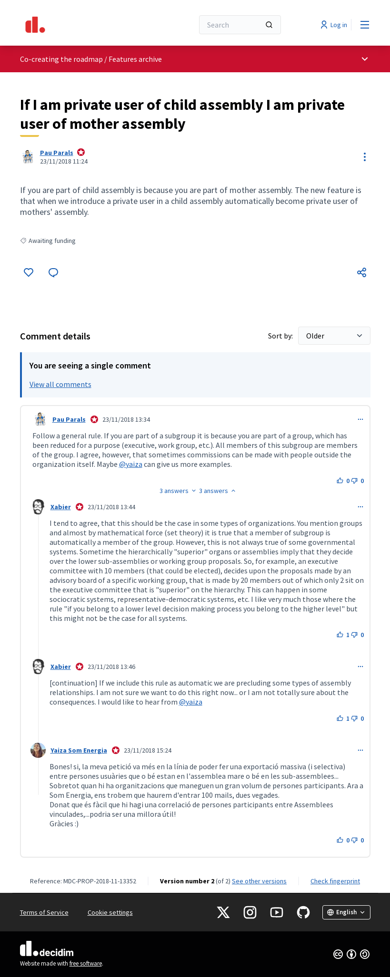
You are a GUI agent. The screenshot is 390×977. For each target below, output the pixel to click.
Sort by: (281, 335)
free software (86, 963)
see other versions (259, 881)
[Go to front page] (83, 25)
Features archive (135, 59)
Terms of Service (44, 912)
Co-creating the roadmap (61, 59)
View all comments (60, 384)
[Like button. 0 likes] (343, 480)
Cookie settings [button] (110, 912)
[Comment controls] (360, 419)
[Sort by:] (334, 336)
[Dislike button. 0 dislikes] (357, 480)
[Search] (240, 25)
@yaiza (130, 464)
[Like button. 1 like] (343, 634)
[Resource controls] (364, 157)
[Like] (28, 272)
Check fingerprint (335, 881)
